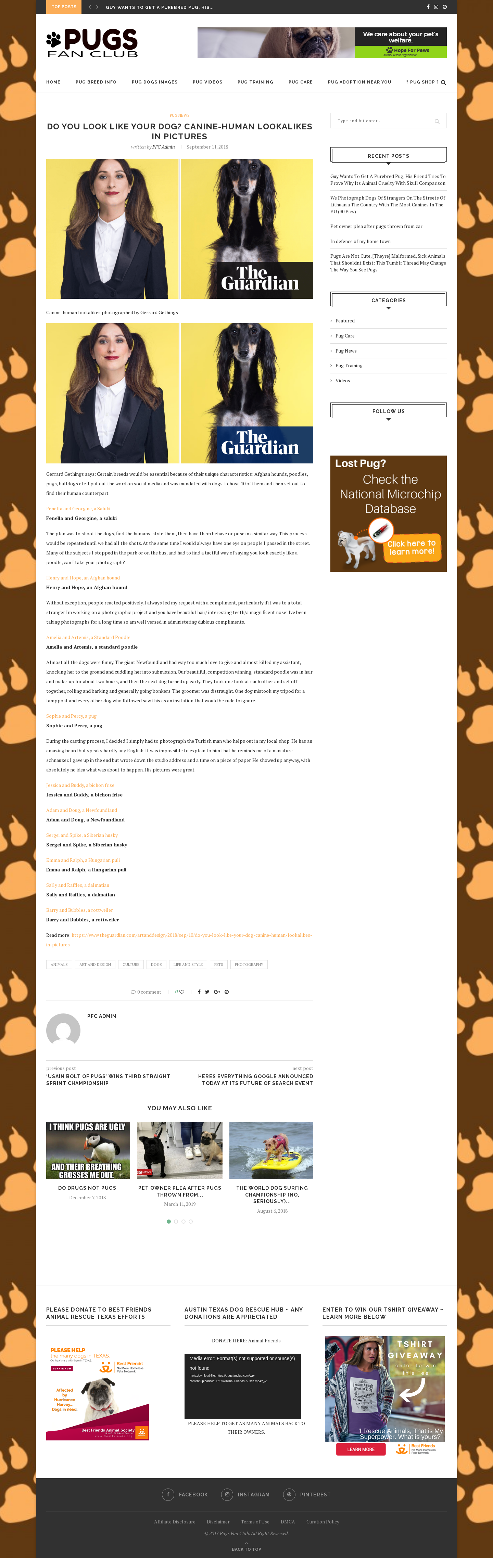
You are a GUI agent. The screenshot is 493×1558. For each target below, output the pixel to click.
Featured (345, 320)
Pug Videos (208, 82)
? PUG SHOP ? (422, 82)
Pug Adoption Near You (359, 82)
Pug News (179, 115)
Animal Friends (264, 1341)
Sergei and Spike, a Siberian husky (82, 835)
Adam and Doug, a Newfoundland (81, 810)
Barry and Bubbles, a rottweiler (79, 910)
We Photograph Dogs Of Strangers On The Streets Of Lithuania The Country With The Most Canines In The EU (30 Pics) (387, 204)
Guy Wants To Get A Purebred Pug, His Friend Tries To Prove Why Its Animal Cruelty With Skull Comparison (388, 179)
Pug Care (301, 82)
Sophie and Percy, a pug (71, 716)
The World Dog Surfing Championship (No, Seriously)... (272, 1194)
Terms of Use (255, 1522)
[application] (243, 1386)
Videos (343, 380)
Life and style (188, 964)
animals (59, 964)
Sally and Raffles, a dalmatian (77, 885)
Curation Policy (322, 1522)
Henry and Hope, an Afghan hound (83, 577)
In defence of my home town (360, 241)
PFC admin (163, 146)
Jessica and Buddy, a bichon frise (80, 785)
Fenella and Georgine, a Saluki (78, 508)
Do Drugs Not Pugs (87, 1188)
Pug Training (256, 82)
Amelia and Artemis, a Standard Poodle (88, 637)
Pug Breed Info (96, 82)
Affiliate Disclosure (174, 1522)
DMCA (288, 1522)
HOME (53, 82)
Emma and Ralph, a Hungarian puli (83, 860)
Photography (249, 964)
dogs (156, 964)
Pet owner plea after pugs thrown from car (376, 226)
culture (131, 964)
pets (218, 964)
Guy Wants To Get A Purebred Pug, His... (160, 7)
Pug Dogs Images (155, 82)
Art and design (95, 964)
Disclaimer (218, 1522)
